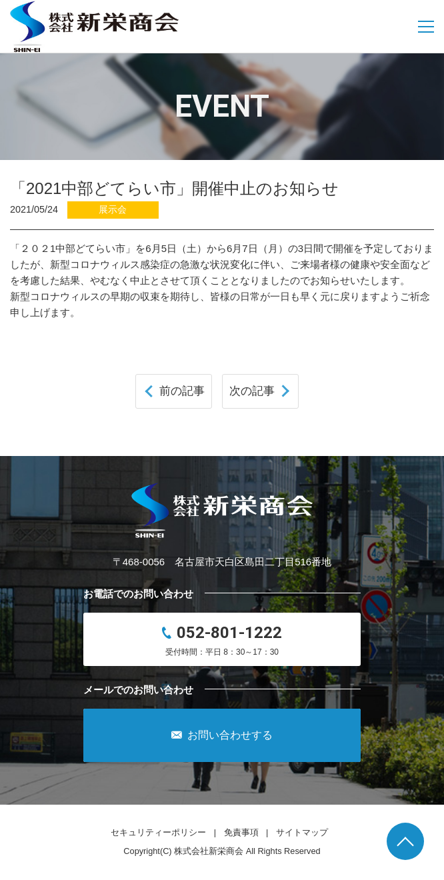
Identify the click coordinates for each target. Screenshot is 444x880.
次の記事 (252, 390)
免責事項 (241, 832)
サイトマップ (302, 832)
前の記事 (182, 390)
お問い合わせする (222, 735)
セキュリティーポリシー (158, 832)
